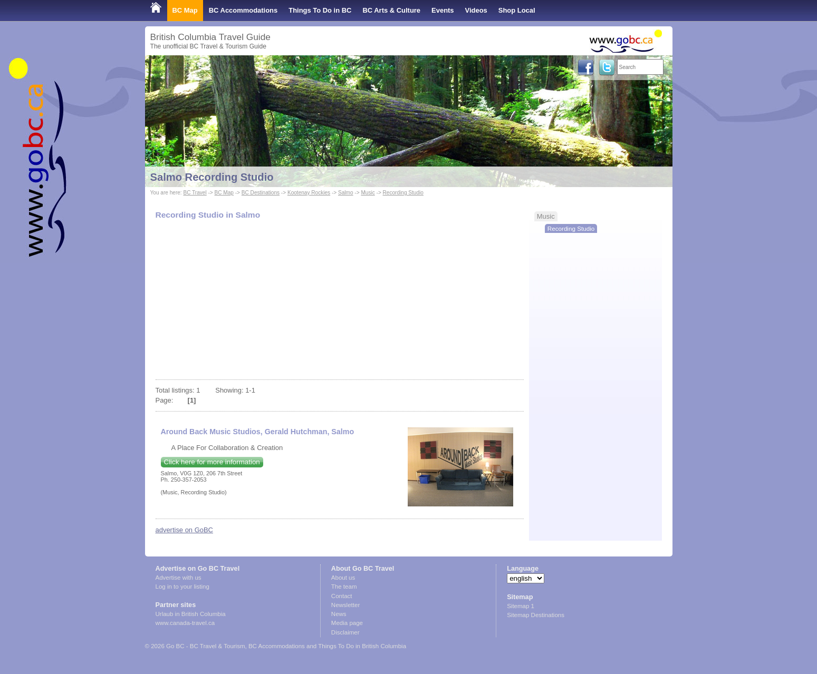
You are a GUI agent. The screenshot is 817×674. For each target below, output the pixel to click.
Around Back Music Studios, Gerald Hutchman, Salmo (257, 431)
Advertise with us (178, 577)
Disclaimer (345, 632)
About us (343, 577)
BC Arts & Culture (391, 10)
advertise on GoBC (184, 530)
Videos (476, 10)
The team (344, 586)
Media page (347, 623)
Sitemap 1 (520, 606)
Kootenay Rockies (308, 193)
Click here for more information (212, 462)
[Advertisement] (339, 300)
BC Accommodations (243, 10)
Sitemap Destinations (535, 615)
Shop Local (516, 10)
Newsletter (345, 605)
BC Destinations (261, 193)
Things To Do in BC (320, 10)
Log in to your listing (182, 586)
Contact (341, 596)
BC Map (185, 10)
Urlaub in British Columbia (191, 614)
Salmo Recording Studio (212, 177)
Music (367, 193)
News (339, 614)
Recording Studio (403, 193)
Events (442, 10)
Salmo (345, 193)
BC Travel (194, 193)
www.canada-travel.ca (185, 623)
